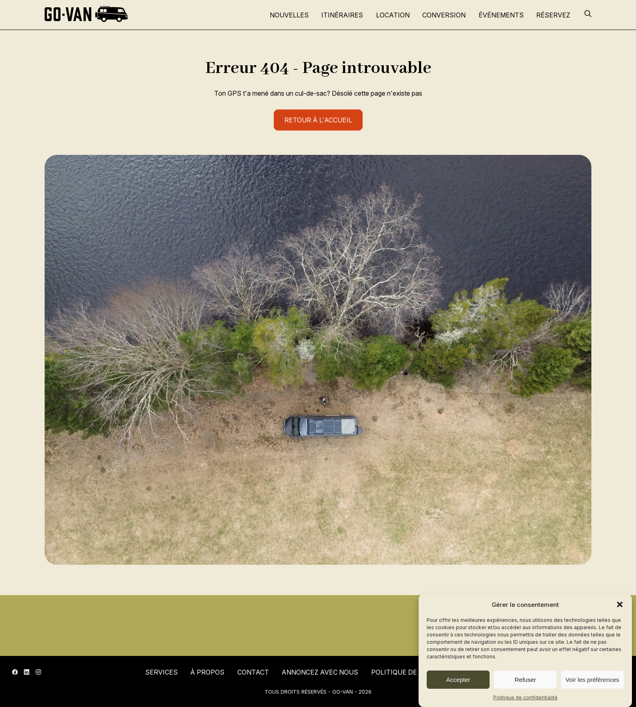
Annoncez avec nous (319, 672)
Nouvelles (289, 15)
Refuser (525, 679)
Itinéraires (342, 15)
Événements (501, 15)
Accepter (458, 679)
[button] (620, 604)
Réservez (553, 15)
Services (161, 672)
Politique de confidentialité (525, 697)
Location (393, 15)
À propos (207, 672)
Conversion (444, 15)
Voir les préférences (592, 679)
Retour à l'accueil (318, 120)
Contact (253, 672)
